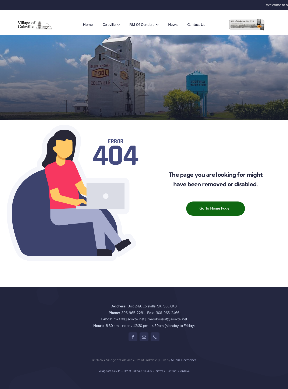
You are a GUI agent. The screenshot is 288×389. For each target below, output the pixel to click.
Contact (171, 370)
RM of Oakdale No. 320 (138, 370)
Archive (184, 370)
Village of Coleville (109, 370)
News (159, 370)
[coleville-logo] (35, 21)
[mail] (144, 336)
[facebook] (133, 336)
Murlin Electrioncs (183, 360)
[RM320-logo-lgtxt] (247, 20)
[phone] (155, 336)
